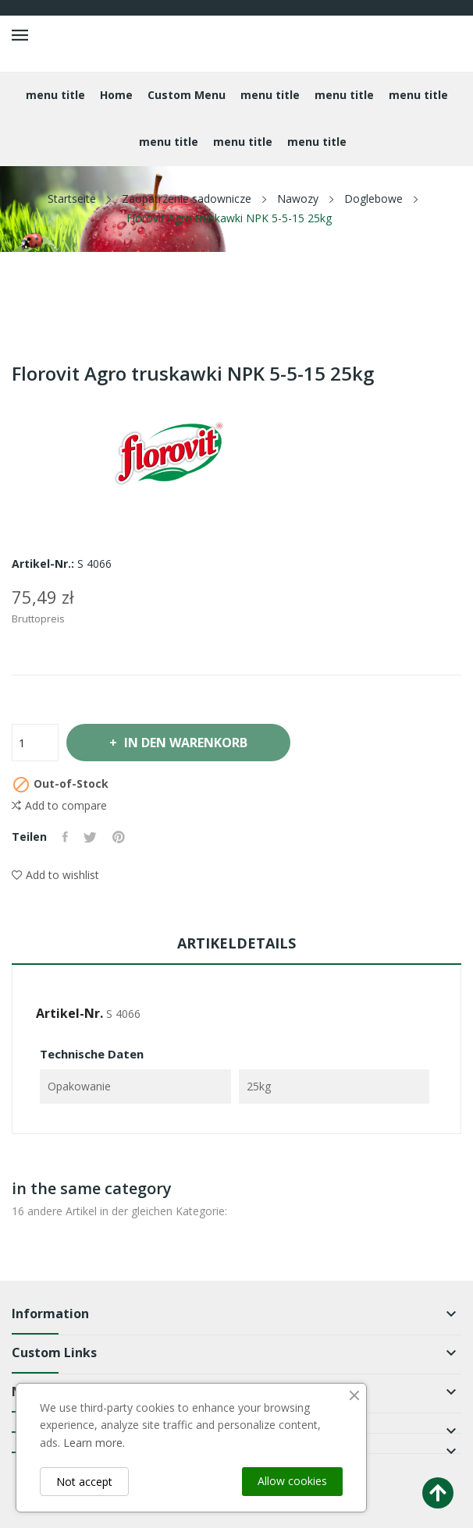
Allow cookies (292, 1480)
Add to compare (59, 805)
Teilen (65, 837)
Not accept (84, 1481)
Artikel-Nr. (69, 1013)
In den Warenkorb (184, 742)
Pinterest (119, 837)
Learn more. (94, 1442)
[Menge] (35, 742)
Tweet (90, 837)
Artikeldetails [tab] (236, 943)
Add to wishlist (55, 874)
